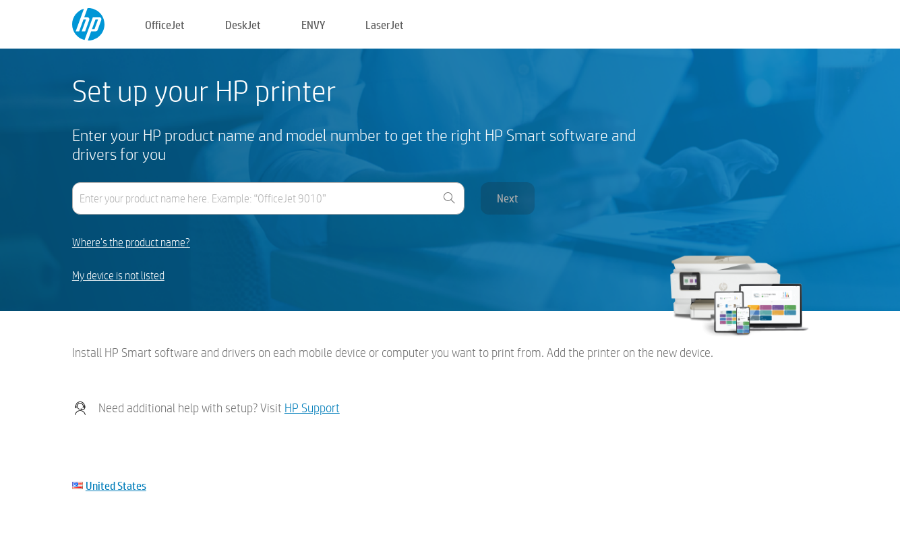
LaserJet (384, 24)
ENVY (313, 24)
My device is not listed (118, 276)
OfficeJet (165, 24)
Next (507, 198)
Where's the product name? (131, 242)
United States (116, 485)
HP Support (312, 408)
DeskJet (243, 24)
